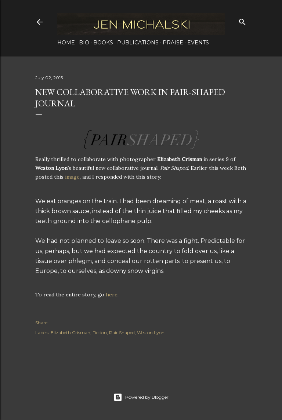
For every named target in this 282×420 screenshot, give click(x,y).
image (72, 177)
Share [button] (41, 322)
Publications (138, 42)
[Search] (242, 20)
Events (198, 42)
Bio (84, 42)
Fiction (100, 332)
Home (66, 42)
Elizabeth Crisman (70, 332)
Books (103, 42)
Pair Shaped (122, 332)
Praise (173, 42)
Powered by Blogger (141, 397)
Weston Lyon (150, 332)
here (112, 294)
